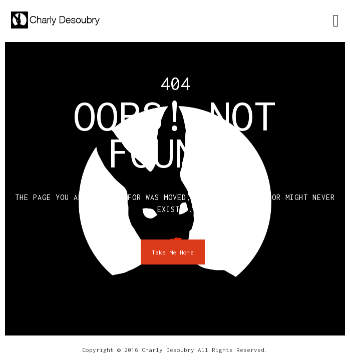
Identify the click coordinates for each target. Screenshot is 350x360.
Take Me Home (173, 252)
